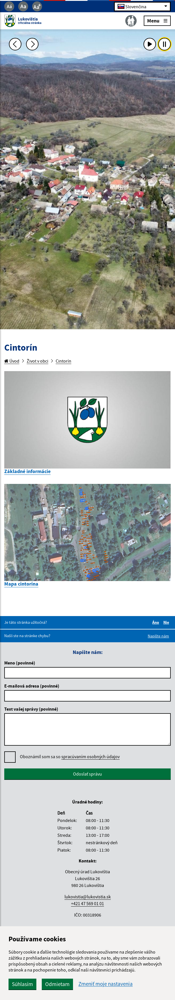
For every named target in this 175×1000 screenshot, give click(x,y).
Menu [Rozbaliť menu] (157, 20)
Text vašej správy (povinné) (31, 709)
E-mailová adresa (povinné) (31, 686)
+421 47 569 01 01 (87, 903)
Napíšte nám (158, 636)
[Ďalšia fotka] (32, 44)
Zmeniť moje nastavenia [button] (105, 984)
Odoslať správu (87, 774)
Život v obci (37, 361)
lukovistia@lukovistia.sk (87, 896)
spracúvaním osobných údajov (90, 756)
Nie (167, 622)
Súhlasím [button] (22, 984)
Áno (156, 622)
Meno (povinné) (19, 663)
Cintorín (63, 361)
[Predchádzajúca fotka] (15, 44)
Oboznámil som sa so (70, 757)
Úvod (11, 361)
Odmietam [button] (57, 984)
